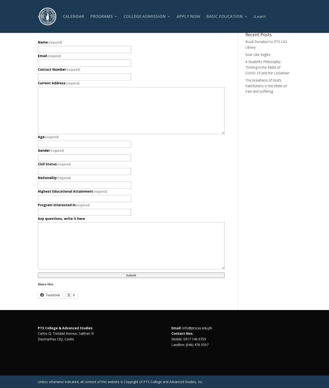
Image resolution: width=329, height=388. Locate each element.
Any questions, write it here (61, 218)
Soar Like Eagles (257, 54)
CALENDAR (73, 17)
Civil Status (54, 164)
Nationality (54, 177)
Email (49, 56)
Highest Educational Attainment (72, 191)
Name (50, 42)
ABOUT (45, 17)
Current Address (59, 83)
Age (48, 137)
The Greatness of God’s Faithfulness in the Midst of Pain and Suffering (266, 86)
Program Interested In (64, 205)
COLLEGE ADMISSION (145, 17)
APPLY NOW (188, 17)
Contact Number (59, 69)
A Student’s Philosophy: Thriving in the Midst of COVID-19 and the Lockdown (267, 67)
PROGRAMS (101, 17)
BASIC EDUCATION (224, 17)
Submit (131, 275)
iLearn (260, 17)
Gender (51, 150)
